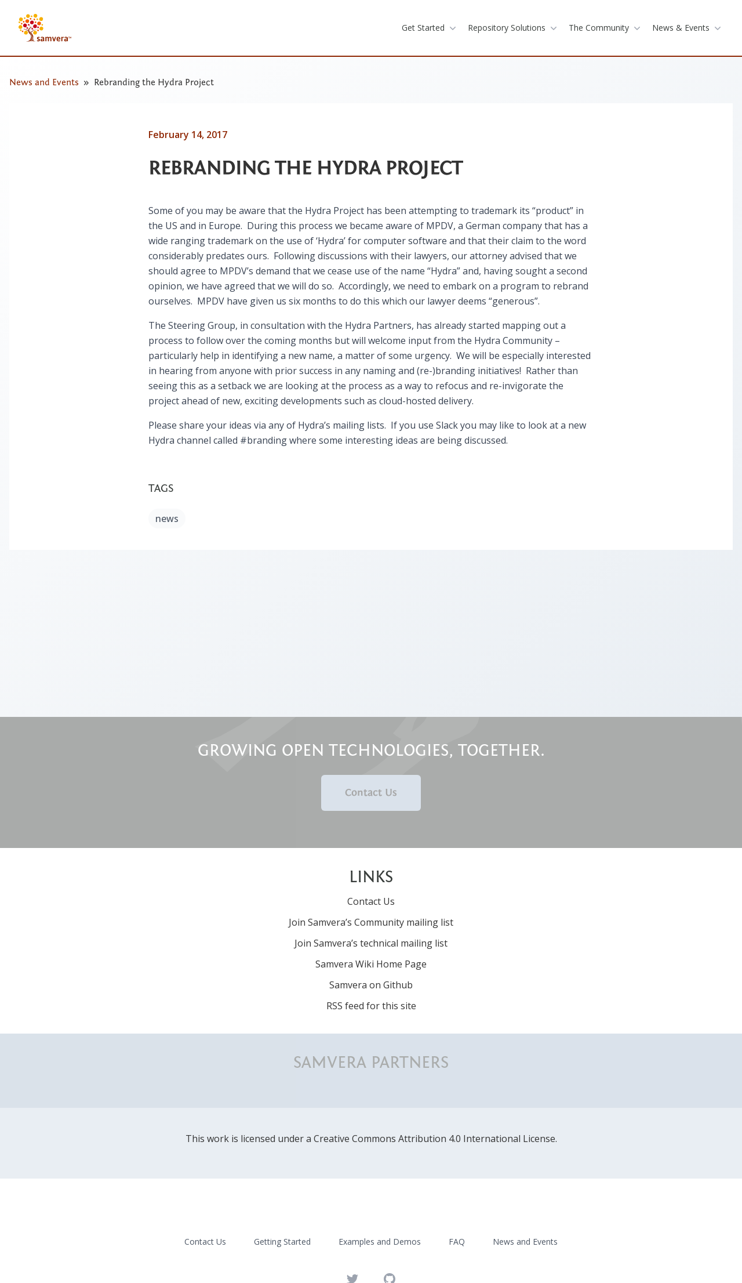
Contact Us (371, 793)
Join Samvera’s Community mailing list (371, 922)
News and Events (44, 82)
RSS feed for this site (371, 1005)
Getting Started (282, 1241)
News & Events (687, 28)
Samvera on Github (371, 984)
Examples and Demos (380, 1241)
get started (430, 28)
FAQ (457, 1241)
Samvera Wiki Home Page (371, 964)
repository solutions (513, 28)
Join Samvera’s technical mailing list (371, 943)
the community (606, 28)
